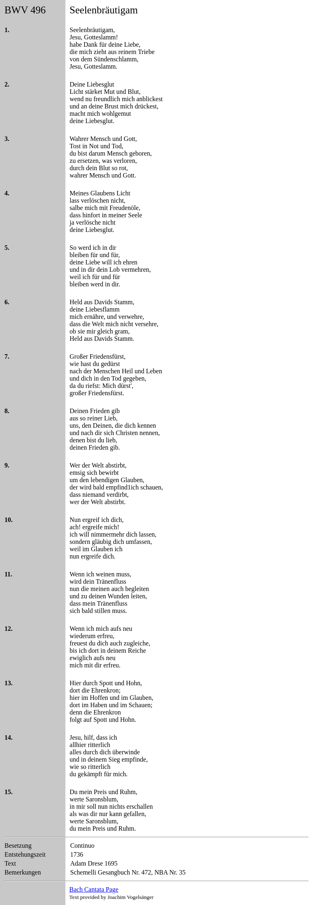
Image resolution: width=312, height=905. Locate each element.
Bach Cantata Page (94, 889)
